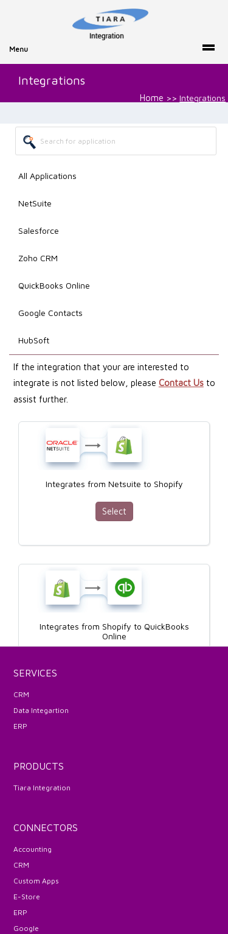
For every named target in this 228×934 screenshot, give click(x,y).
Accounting (32, 849)
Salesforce (38, 230)
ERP (20, 726)
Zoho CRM (38, 258)
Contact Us (181, 382)
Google (26, 928)
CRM (21, 694)
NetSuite (35, 203)
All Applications (47, 175)
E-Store (26, 896)
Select (114, 511)
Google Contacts (50, 312)
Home (152, 98)
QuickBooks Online (54, 285)
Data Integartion (41, 710)
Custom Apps (36, 880)
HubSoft (33, 340)
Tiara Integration (42, 787)
